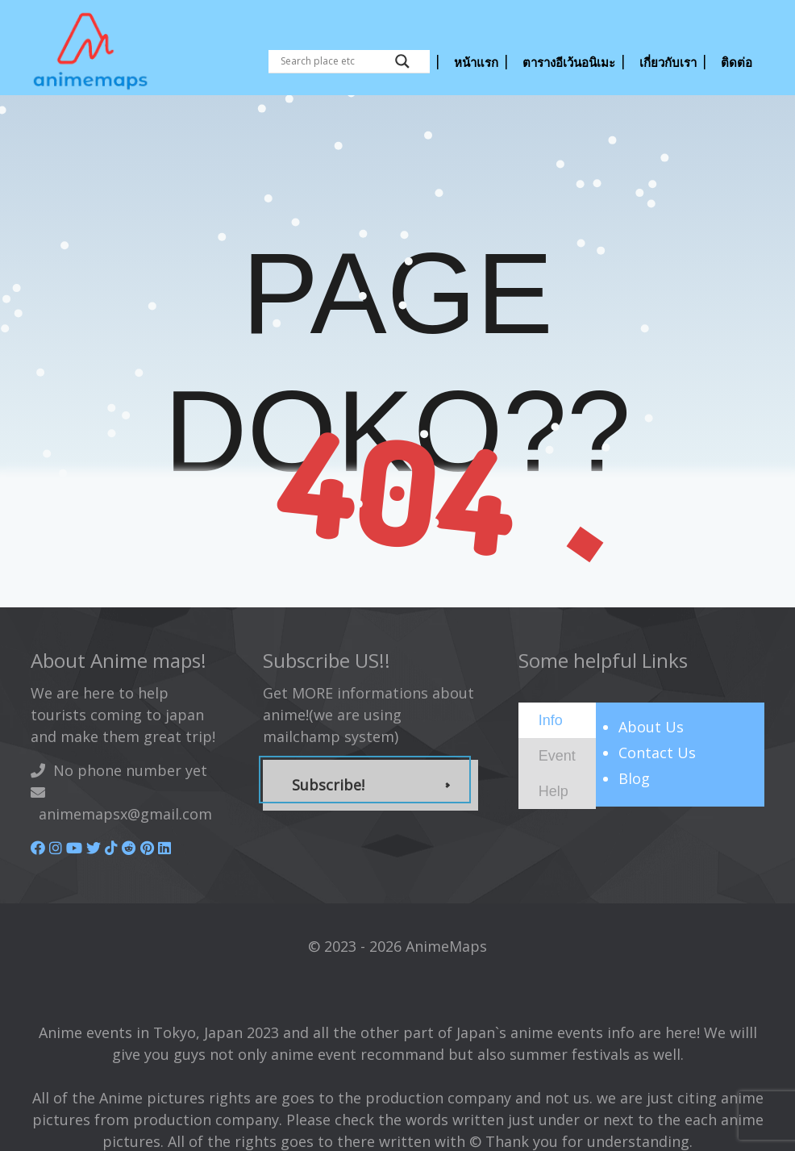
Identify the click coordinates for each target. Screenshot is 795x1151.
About (651, 726)
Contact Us (657, 752)
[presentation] (551, 719)
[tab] (557, 720)
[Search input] (334, 61)
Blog (634, 778)
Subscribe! (328, 784)
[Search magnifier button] (402, 61)
